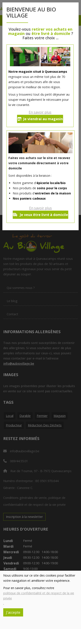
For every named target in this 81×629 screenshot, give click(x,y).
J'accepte (13, 612)
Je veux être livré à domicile (40, 214)
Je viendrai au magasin (40, 119)
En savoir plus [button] (40, 112)
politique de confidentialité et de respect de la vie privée (38, 595)
